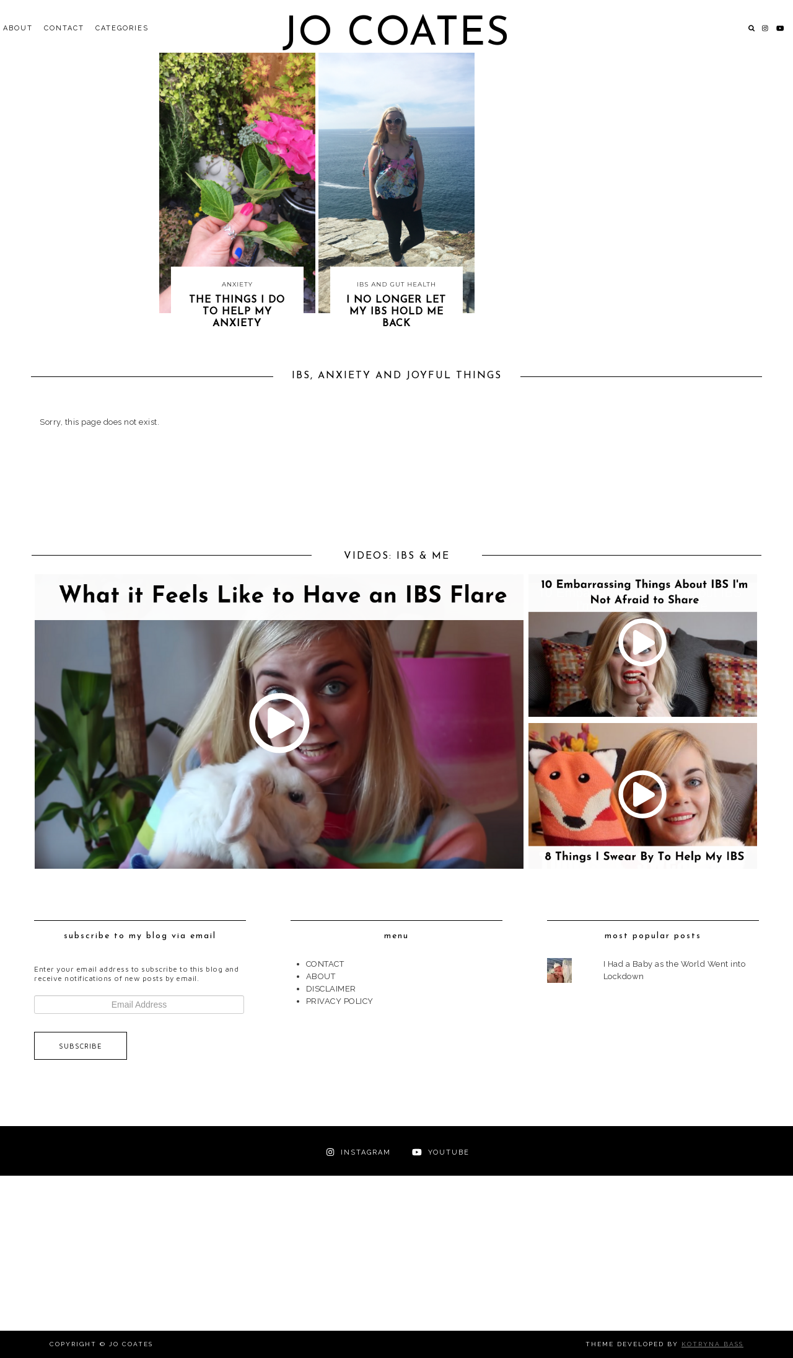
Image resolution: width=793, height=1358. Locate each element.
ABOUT (18, 28)
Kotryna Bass (712, 1344)
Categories (122, 28)
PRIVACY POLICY (340, 1001)
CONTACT (64, 28)
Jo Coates (396, 34)
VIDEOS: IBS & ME (397, 556)
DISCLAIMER (331, 988)
